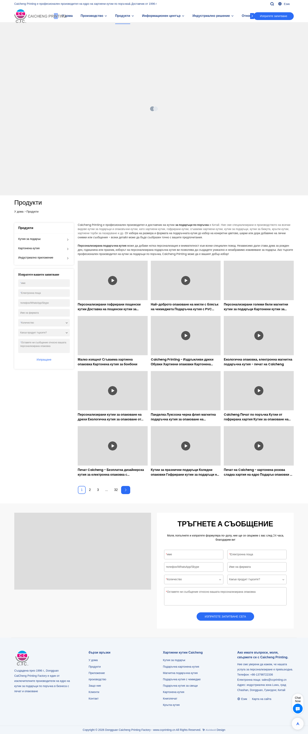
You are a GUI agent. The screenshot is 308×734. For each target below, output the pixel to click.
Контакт (94, 698)
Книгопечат (170, 698)
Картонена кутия (28, 248)
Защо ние (95, 685)
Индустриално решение (211, 15)
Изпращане (44, 359)
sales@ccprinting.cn (274, 679)
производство (97, 679)
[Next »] (125, 490)
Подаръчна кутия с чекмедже (182, 679)
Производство (92, 15)
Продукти (122, 15)
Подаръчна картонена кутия (181, 666)
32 (116, 490)
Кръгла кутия (171, 704)
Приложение (97, 673)
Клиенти (94, 692)
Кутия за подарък (29, 239)
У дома (18, 212)
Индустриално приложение (35, 257)
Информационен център (161, 15)
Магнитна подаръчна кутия (180, 673)
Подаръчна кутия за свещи (180, 685)
